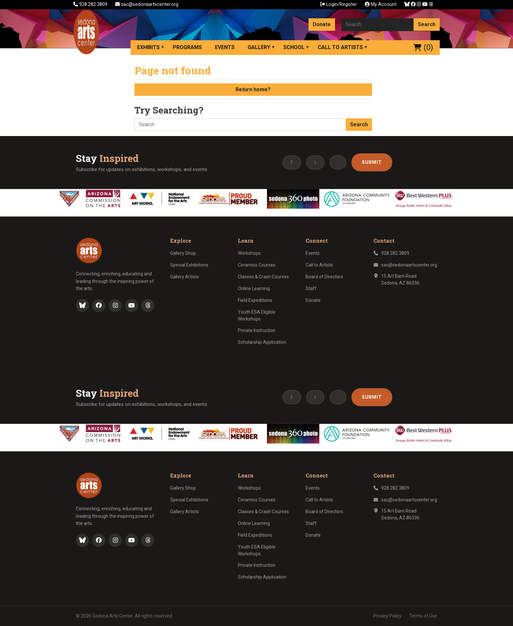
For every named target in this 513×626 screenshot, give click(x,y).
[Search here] (378, 24)
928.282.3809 (91, 4)
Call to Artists (340, 47)
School (294, 47)
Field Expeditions (255, 300)
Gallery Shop (183, 253)
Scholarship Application (262, 342)
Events (225, 47)
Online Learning (254, 288)
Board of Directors (324, 276)
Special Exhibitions (189, 265)
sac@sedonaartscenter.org (146, 4)
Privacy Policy (387, 615)
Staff (311, 288)
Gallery (259, 47)
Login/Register (338, 4)
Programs (187, 47)
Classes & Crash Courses (263, 276)
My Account (381, 4)
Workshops (249, 253)
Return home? (253, 89)
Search (426, 24)
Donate (322, 24)
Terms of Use (423, 615)
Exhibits (148, 47)
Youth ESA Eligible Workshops (256, 315)
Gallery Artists (184, 276)
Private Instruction (256, 330)
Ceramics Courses (256, 265)
